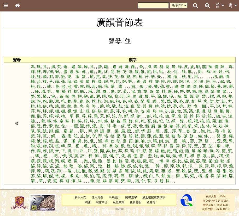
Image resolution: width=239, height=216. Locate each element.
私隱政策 (118, 202)
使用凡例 (97, 197)
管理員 (119, 209)
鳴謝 (88, 202)
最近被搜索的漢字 (153, 197)
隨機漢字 (131, 197)
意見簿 (151, 202)
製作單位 (101, 202)
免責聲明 (135, 202)
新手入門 (80, 197)
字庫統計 (114, 197)
